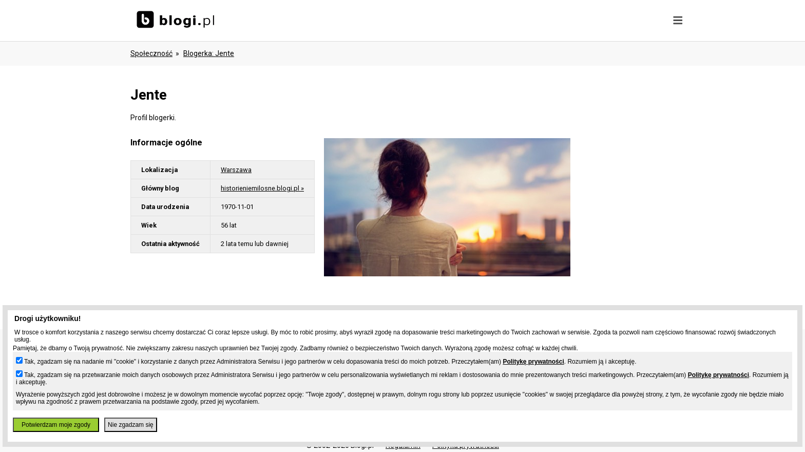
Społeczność (151, 53)
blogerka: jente (208, 53)
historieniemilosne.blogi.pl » (262, 188)
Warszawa (236, 170)
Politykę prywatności (533, 361)
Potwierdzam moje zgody (56, 424)
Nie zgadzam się (131, 424)
